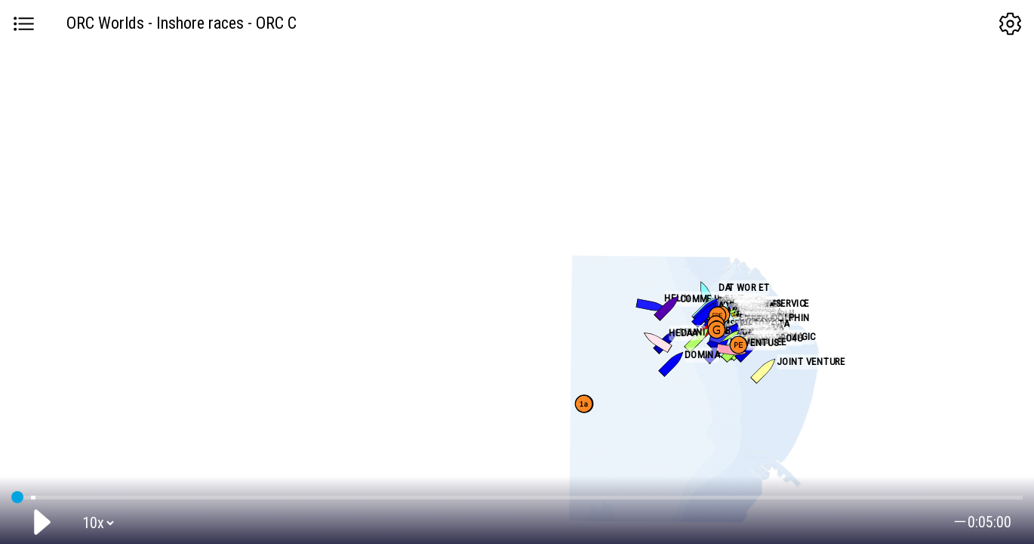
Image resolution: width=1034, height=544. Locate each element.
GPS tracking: (516, 494)
